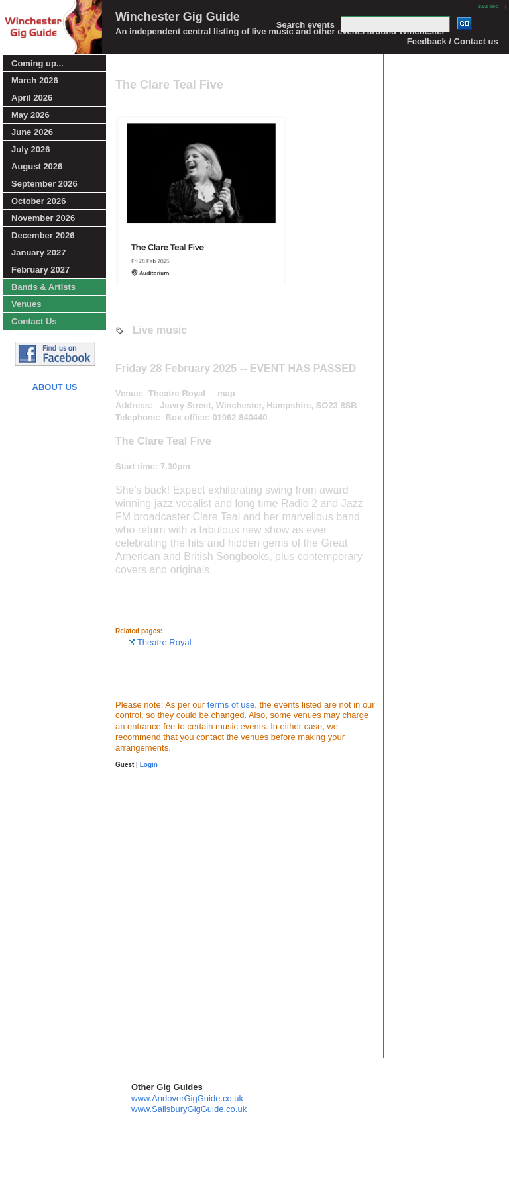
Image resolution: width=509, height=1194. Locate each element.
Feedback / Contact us (452, 41)
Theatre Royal (160, 642)
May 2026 (30, 115)
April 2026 (31, 98)
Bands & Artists (43, 287)
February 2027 (40, 270)
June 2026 (32, 132)
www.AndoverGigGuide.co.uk (187, 1098)
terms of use (231, 705)
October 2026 (38, 201)
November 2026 (43, 218)
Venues (26, 304)
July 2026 (30, 149)
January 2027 (38, 252)
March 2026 (34, 80)
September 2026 (44, 184)
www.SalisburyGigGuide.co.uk (189, 1109)
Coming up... (37, 63)
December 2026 (42, 235)
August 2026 (36, 166)
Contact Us (34, 321)
